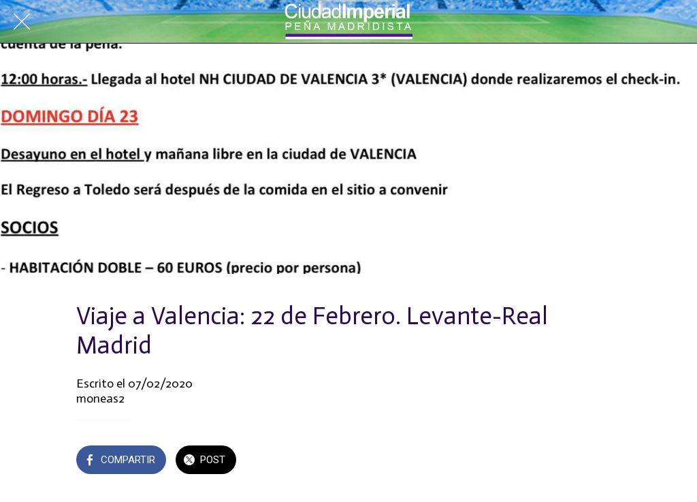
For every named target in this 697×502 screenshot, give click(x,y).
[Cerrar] (22, 22)
